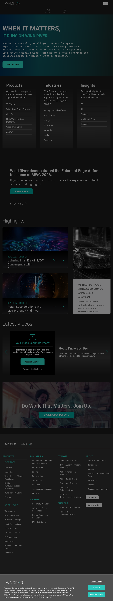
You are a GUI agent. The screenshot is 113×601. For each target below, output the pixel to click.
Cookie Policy (15, 597)
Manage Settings (96, 582)
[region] (56, 587)
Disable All (96, 588)
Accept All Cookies (96, 594)
